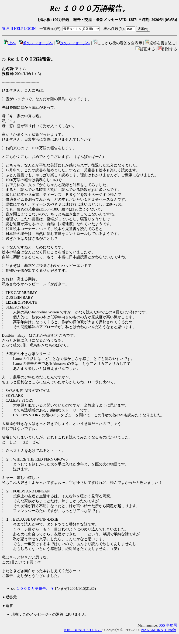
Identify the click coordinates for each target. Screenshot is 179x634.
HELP (18, 29)
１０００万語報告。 (33, 588)
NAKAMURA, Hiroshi (158, 630)
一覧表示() (49, 29)
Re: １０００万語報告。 (28, 59)
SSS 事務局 (168, 625)
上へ (10, 43)
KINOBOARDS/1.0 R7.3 (83, 630)
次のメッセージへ (72, 43)
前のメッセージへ (35, 43)
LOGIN (30, 29)
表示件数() (113, 29)
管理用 (7, 29)
